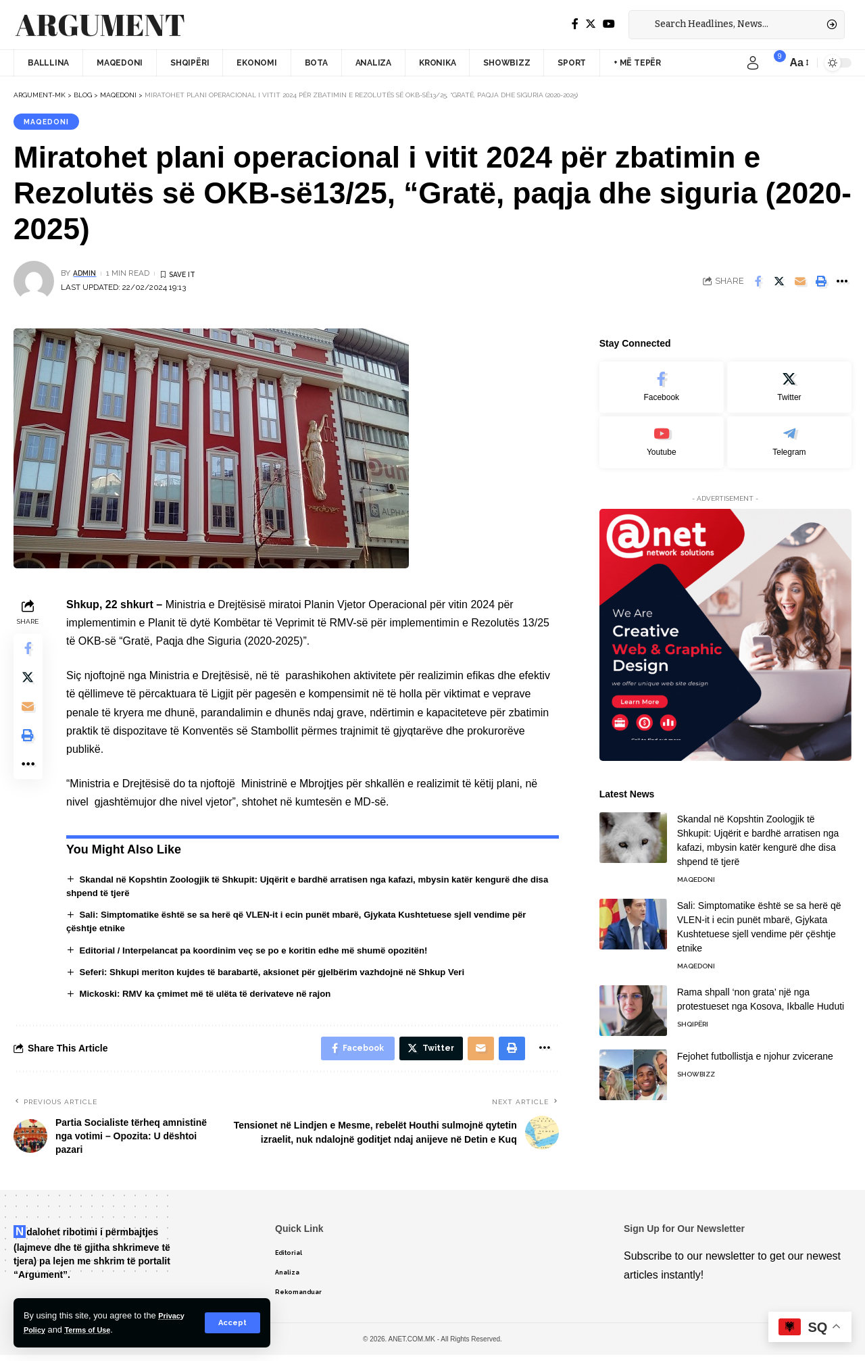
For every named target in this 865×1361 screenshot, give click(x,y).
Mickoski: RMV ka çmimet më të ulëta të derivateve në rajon (214, 996)
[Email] (800, 283)
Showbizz (696, 1066)
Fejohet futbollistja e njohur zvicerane (755, 1048)
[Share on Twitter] (779, 283)
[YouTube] (608, 24)
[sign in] (753, 63)
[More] (842, 283)
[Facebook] (575, 24)
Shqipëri (692, 1016)
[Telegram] (789, 434)
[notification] (773, 63)
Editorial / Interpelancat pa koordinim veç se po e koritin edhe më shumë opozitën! (265, 952)
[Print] (821, 283)
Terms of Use (95, 1330)
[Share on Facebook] (758, 283)
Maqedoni (49, 122)
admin (86, 275)
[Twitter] (590, 24)
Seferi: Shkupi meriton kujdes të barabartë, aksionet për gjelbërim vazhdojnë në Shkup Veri (285, 974)
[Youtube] (661, 434)
